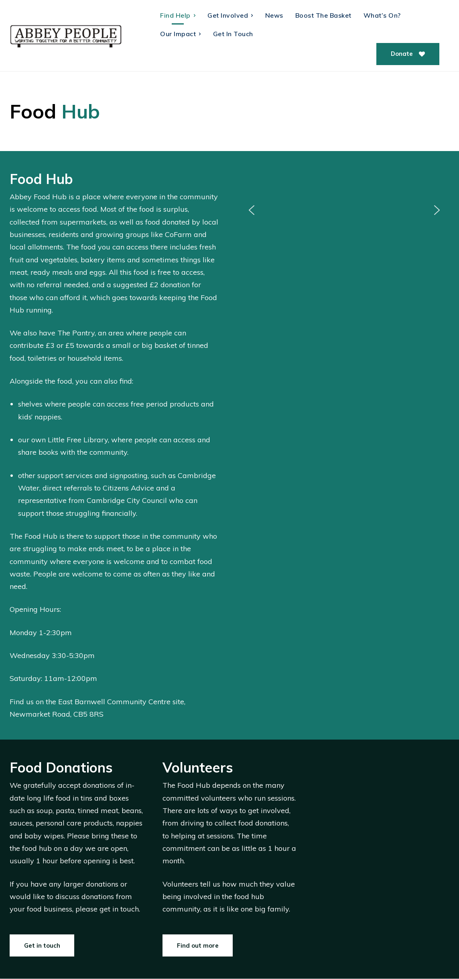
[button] (251, 210)
